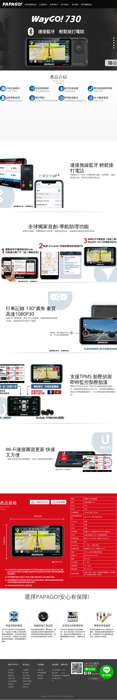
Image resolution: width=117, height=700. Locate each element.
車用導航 (54, 5)
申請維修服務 (41, 673)
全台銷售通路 (56, 670)
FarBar (63, 673)
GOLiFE (63, 670)
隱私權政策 (96, 674)
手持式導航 (26, 675)
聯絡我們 (11, 684)
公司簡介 (11, 670)
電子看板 (65, 5)
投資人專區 (11, 678)
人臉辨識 (43, 5)
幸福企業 (11, 687)
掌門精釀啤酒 (86, 5)
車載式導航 (26, 678)
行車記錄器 (26, 684)
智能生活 (25, 687)
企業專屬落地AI (30, 5)
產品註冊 (55, 673)
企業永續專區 (12, 681)
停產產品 (40, 678)
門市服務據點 (56, 675)
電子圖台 (75, 5)
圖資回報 (40, 675)
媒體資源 (11, 675)
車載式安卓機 (27, 681)
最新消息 (11, 673)
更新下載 (40, 670)
